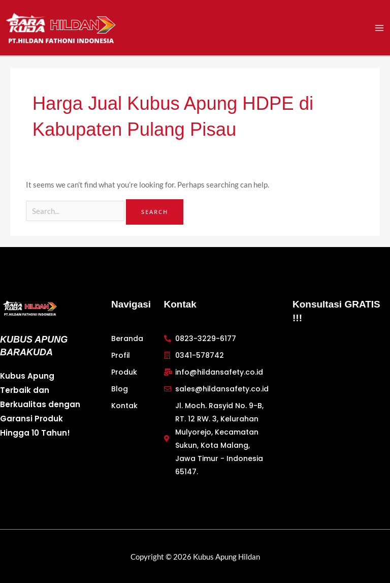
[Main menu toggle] (379, 28)
